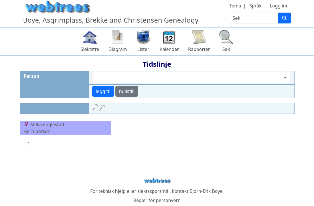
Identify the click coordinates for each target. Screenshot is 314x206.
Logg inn (279, 6)
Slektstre (90, 49)
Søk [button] (226, 49)
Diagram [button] (117, 49)
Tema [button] (235, 6)
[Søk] (284, 18)
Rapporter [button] (199, 49)
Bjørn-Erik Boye (205, 191)
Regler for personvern (157, 200)
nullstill (127, 91)
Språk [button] (255, 6)
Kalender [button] (169, 49)
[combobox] (191, 77)
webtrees (157, 181)
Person (32, 76)
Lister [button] (143, 49)
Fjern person (37, 131)
